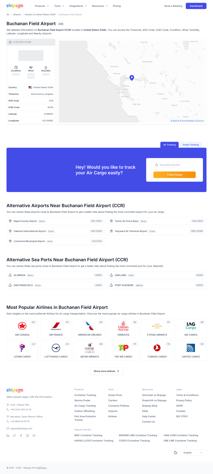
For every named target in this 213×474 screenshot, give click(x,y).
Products (40, 5)
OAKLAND (120, 275)
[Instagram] (27, 435)
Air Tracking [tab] (169, 144)
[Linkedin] (8, 435)
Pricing (117, 5)
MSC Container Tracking (88, 435)
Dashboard (196, 5)
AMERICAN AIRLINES (89, 334)
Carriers (112, 400)
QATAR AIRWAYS (89, 356)
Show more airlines (106, 371)
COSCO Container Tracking (134, 440)
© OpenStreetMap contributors (192, 121)
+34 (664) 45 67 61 (19, 421)
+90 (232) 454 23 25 (20, 409)
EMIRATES (123, 334)
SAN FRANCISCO (23, 285)
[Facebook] (21, 435)
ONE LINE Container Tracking (180, 440)
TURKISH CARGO (157, 356)
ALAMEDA (19, 275)
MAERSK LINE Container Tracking (138, 435)
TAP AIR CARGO (123, 356)
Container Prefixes (118, 405)
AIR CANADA (22, 334)
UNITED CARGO (191, 356)
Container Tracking (85, 395)
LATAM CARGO (22, 356)
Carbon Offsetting (84, 411)
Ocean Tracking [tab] (191, 144)
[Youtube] (34, 435)
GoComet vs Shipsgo (154, 395)
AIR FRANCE (56, 334)
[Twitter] (14, 435)
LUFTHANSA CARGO (56, 356)
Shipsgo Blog (149, 405)
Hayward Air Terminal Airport (131, 231)
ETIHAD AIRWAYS (157, 334)
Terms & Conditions (187, 395)
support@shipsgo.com (21, 428)
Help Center (149, 416)
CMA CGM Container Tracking (181, 435)
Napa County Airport (25, 221)
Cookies (180, 411)
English (193, 452)
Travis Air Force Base (126, 221)
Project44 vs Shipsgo (154, 400)
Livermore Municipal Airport (29, 241)
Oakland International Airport (30, 231)
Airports (113, 411)
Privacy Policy (184, 400)
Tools (57, 5)
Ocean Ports (115, 395)
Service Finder (82, 400)
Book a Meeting (173, 6)
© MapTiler (175, 121)
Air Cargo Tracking (85, 405)
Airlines (112, 416)
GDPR (179, 405)
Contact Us (148, 421)
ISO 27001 (182, 416)
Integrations (76, 5)
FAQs (145, 411)
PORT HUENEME (124, 285)
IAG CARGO (190, 334)
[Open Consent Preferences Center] (175, 452)
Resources (98, 5)
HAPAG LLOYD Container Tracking (93, 440)
